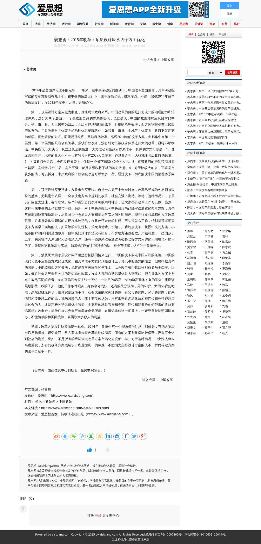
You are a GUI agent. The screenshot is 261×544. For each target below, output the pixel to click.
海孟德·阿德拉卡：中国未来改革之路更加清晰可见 (219, 184)
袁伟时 (191, 290)
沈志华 (209, 258)
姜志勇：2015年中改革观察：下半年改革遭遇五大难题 (222, 114)
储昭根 (209, 311)
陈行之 (209, 231)
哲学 (170, 24)
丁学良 (209, 236)
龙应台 (191, 236)
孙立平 (209, 333)
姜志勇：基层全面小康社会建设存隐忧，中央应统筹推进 (223, 120)
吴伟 (190, 306)
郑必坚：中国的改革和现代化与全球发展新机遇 (217, 173)
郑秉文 (191, 328)
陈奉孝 (209, 279)
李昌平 (226, 263)
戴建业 (209, 263)
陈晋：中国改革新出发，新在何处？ (210, 207)
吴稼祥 (226, 311)
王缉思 (191, 279)
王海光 (226, 268)
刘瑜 (225, 306)
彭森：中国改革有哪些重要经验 (207, 190)
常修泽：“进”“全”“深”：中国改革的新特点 (213, 178)
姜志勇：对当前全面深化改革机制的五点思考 (216, 126)
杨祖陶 (191, 258)
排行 (237, 24)
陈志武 (226, 247)
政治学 (66, 24)
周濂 (190, 274)
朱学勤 (209, 322)
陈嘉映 (226, 242)
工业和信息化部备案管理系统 (130, 539)
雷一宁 (191, 301)
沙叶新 (209, 306)
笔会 (212, 24)
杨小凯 (226, 317)
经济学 (51, 24)
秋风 (190, 295)
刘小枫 (209, 295)
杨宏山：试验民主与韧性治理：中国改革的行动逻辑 (220, 202)
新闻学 (114, 24)
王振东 (209, 285)
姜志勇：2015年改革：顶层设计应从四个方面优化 (219, 143)
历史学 (156, 24)
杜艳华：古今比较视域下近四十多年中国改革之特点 (220, 196)
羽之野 (226, 328)
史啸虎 (209, 290)
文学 (143, 24)
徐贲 (190, 252)
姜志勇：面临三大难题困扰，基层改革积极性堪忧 (219, 131)
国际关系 (82, 24)
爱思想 (52, 10)
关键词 (198, 24)
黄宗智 (191, 247)
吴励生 (191, 322)
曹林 (225, 236)
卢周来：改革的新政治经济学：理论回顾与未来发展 (220, 161)
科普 (224, 24)
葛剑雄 (191, 311)
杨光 (225, 333)
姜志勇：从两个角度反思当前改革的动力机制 (216, 103)
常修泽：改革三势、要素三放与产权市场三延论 (217, 167)
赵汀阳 (191, 263)
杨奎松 (209, 268)
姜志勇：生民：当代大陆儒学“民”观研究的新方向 (218, 91)
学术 (38, 401)
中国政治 (65, 401)
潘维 (225, 322)
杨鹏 (207, 274)
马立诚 (226, 252)
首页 (25, 24)
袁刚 (207, 317)
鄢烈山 (191, 242)
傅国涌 (209, 242)
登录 (98, 515)
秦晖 (190, 231)
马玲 (190, 285)
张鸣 (190, 268)
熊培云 (226, 290)
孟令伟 (226, 295)
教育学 (129, 24)
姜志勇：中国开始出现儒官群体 (207, 137)
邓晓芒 (226, 274)
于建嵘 (209, 247)
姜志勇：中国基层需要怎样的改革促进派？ (214, 108)
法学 (37, 24)
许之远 (191, 317)
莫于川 (209, 328)
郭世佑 (226, 279)
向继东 (226, 258)
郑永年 (226, 231)
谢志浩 (191, 333)
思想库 (183, 24)
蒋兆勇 (226, 301)
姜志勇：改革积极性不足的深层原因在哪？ (214, 97)
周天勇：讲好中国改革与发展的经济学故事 (214, 213)
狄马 (225, 285)
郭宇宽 (209, 252)
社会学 (99, 24)
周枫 (207, 301)
